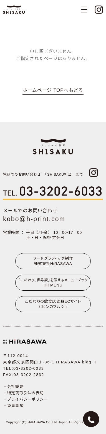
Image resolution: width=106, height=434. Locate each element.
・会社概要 (13, 386)
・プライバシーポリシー (25, 399)
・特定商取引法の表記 (23, 393)
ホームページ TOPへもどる (53, 90)
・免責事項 (13, 405)
